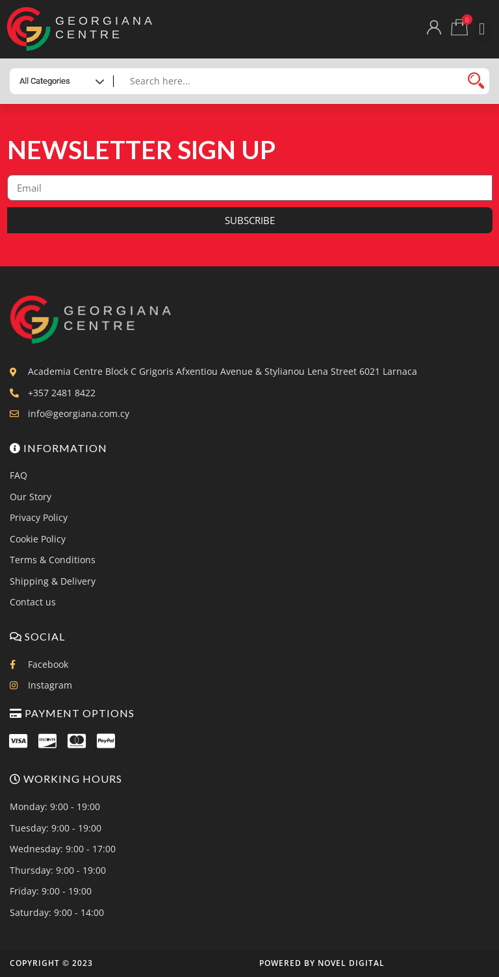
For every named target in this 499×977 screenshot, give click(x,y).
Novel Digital (351, 963)
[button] (481, 29)
